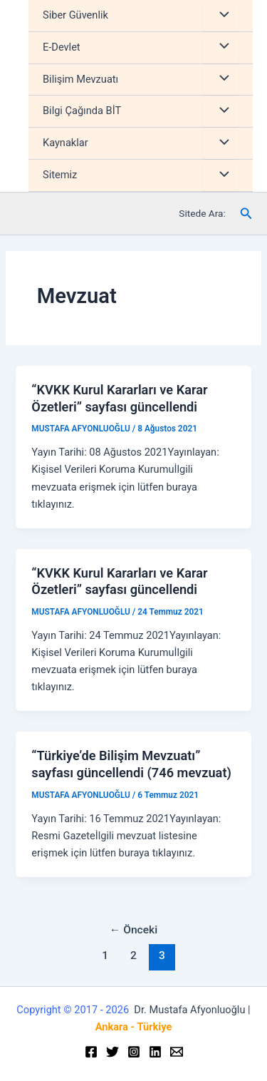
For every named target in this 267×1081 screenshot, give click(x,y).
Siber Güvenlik (75, 15)
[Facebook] (91, 1051)
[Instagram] (133, 1051)
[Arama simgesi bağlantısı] (246, 213)
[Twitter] (112, 1051)
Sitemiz (60, 174)
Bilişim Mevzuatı (80, 79)
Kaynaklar (65, 142)
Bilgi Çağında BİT (82, 110)
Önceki (133, 929)
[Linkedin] (155, 1051)
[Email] (176, 1051)
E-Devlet (61, 47)
